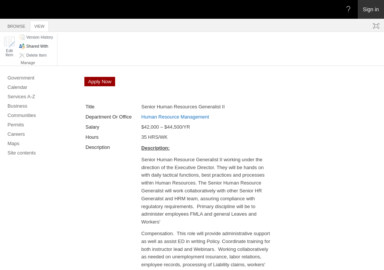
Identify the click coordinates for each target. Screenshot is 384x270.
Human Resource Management (175, 117)
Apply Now (99, 81)
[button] (9, 47)
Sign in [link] (371, 9)
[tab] (16, 25)
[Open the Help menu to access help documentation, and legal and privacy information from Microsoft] (348, 9)
